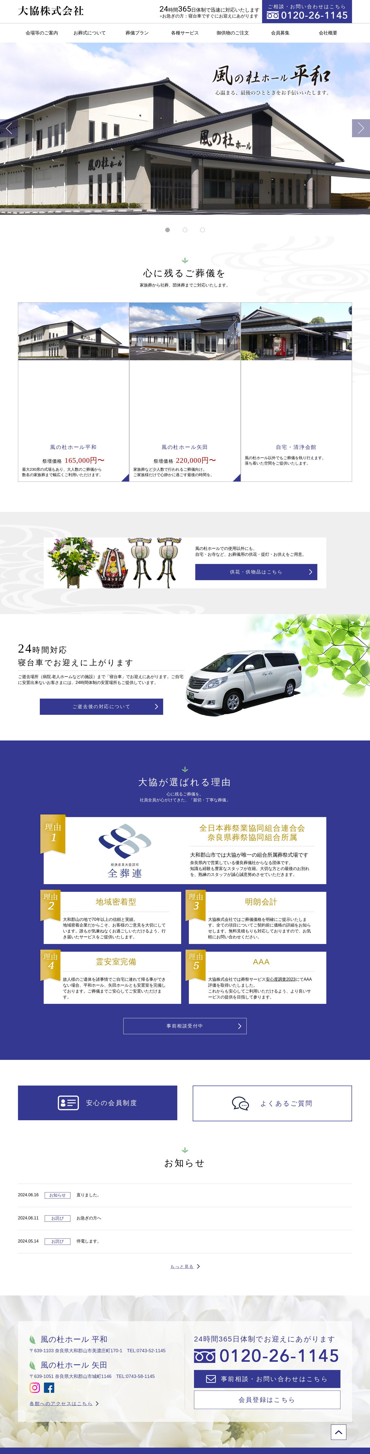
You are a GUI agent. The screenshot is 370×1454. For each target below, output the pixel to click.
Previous (9, 128)
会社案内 (283, 1429)
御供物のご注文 (233, 32)
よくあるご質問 (190, 1429)
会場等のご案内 (42, 32)
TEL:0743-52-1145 (146, 1282)
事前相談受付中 (185, 956)
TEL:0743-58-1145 (135, 1308)
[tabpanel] (185, 128)
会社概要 (328, 32)
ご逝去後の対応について (101, 632)
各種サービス (185, 32)
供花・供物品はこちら (256, 493)
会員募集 (280, 32)
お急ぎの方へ (138, 1429)
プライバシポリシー (336, 1429)
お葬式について (89, 32)
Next (361, 128)
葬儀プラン (137, 32)
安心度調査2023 (280, 907)
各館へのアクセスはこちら (61, 1336)
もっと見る (182, 1199)
